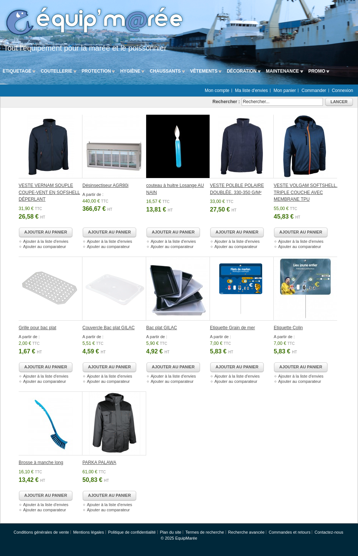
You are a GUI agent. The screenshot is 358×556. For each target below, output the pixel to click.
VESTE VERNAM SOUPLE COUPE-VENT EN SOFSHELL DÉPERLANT (49, 192)
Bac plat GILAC (161, 327)
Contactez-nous (328, 532)
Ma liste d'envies (251, 90)
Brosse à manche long (41, 462)
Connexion (342, 90)
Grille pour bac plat (37, 327)
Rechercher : (226, 101)
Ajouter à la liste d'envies (45, 241)
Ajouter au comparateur (44, 246)
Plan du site (170, 532)
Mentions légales (88, 532)
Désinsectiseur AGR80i (105, 185)
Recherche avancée (246, 532)
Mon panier (284, 90)
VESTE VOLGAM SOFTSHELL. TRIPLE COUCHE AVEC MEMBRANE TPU (305, 192)
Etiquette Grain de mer (232, 327)
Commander (314, 90)
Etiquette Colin (288, 327)
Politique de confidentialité (132, 532)
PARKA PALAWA (99, 462)
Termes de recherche (204, 532)
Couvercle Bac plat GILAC (108, 327)
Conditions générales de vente (41, 532)
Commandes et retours (290, 532)
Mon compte (217, 90)
